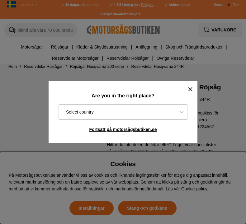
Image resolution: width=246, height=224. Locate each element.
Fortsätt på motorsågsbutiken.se (123, 129)
